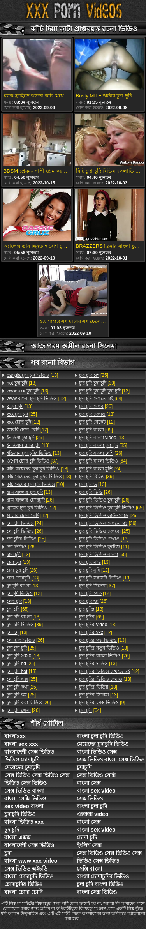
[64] (100, 398)
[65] (18, 609)
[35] (103, 445)
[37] (32, 461)
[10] (35, 484)
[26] (30, 500)
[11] (104, 546)
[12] (36, 398)
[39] (25, 624)
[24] (25, 523)
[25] (22, 414)
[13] (32, 375)
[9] (102, 702)
